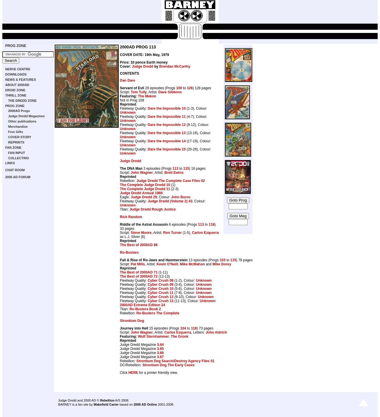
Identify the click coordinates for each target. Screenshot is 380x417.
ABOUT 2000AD (17, 85)
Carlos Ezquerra (205, 233)
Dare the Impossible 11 (167, 117)
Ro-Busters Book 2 (145, 309)
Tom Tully (139, 92)
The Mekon (147, 96)
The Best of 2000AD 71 (138, 272)
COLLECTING (18, 158)
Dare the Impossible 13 (167, 133)
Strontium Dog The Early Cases (168, 365)
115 (186, 169)
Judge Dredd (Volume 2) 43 (170, 201)
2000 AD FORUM (17, 177)
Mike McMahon (192, 264)
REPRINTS (16, 142)
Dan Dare (127, 80)
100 (179, 88)
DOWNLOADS (15, 74)
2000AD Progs (19, 111)
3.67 (160, 357)
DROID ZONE (15, 90)
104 (183, 328)
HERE (133, 373)
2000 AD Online (145, 404)
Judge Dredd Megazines (26, 116)
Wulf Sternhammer (153, 336)
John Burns (181, 197)
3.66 (160, 353)
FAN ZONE (13, 147)
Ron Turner (172, 233)
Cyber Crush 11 (160, 293)
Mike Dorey (221, 264)
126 (190, 88)
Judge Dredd (142, 66)
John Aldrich (216, 332)
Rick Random (131, 217)
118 (211, 224)
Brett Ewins (174, 173)
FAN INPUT (16, 153)
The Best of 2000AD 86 (138, 245)
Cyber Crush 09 (160, 285)
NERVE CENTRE (17, 69)
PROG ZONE (15, 46)
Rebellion (107, 400)
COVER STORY (19, 137)
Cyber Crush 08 (160, 280)
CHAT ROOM (15, 170)
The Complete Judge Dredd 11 (145, 189)
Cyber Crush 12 (160, 297)
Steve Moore (141, 233)
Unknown (128, 113)
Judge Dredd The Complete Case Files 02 (170, 181)
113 (175, 169)
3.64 (160, 345)
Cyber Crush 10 (160, 289)
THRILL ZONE (15, 95)
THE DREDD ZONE (22, 100)
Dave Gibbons (170, 92)
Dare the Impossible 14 (167, 141)
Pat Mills (138, 264)
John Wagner (142, 173)
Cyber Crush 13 (160, 301)
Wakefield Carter (105, 404)
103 (222, 260)
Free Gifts (15, 132)
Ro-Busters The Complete (157, 313)
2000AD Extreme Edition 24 (142, 305)
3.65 (160, 349)
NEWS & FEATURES (20, 79)
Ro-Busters (129, 252)
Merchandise (18, 126)
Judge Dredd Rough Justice (152, 209)
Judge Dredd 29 (144, 197)
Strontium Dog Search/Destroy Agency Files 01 (175, 361)
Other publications (22, 121)
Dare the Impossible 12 (167, 125)
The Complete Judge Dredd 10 (145, 185)
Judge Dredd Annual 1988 (141, 193)
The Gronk (179, 336)
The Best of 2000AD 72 (138, 276)
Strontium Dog (132, 321)
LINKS (10, 163)
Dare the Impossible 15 (167, 149)
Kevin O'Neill (167, 264)
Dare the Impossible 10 (167, 108)
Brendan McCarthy (174, 66)
